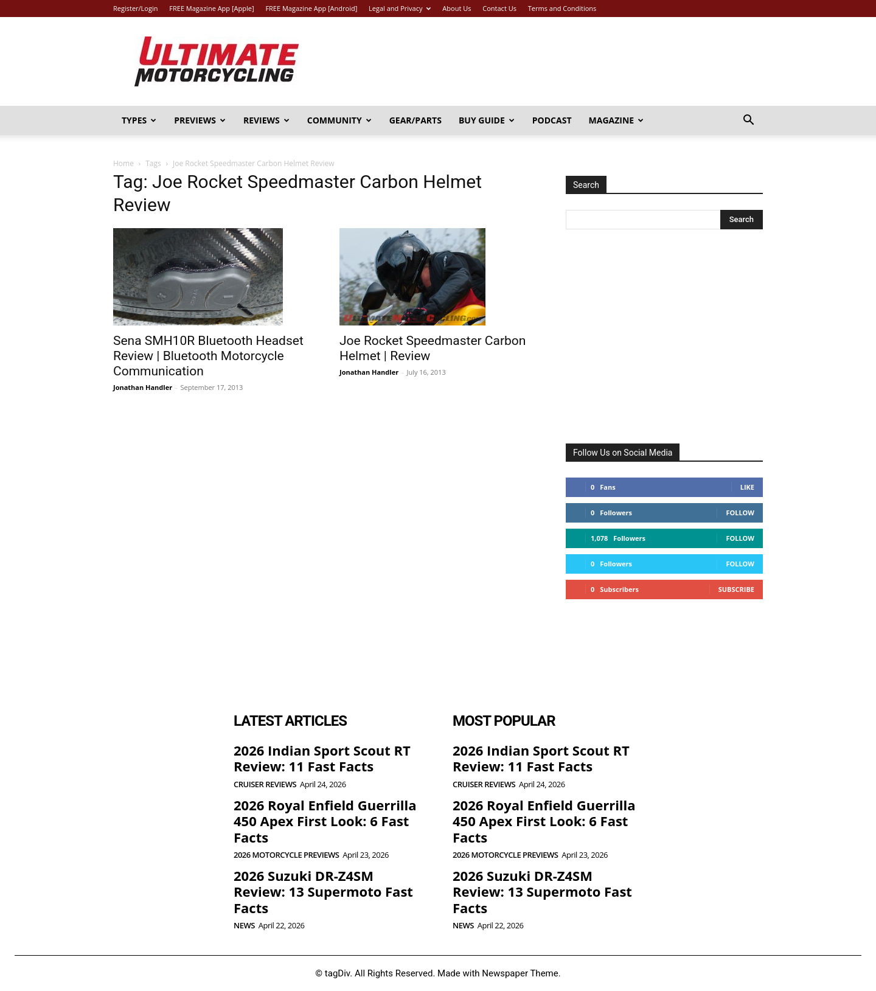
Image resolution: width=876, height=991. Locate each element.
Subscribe (736, 589)
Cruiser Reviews (265, 784)
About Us (456, 8)
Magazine (616, 120)
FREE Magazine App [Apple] (211, 8)
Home (123, 163)
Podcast (552, 120)
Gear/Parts (415, 120)
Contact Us (499, 8)
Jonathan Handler (142, 387)
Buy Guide (487, 120)
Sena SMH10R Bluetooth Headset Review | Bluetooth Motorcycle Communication (208, 355)
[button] (748, 121)
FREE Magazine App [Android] (311, 8)
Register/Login (135, 8)
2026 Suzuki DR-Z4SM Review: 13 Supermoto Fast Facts (323, 891)
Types (139, 120)
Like (747, 487)
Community (339, 120)
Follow (740, 512)
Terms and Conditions (562, 8)
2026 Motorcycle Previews (286, 855)
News (244, 925)
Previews (200, 120)
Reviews (266, 120)
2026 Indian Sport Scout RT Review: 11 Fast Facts (322, 758)
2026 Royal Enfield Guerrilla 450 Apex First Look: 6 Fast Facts (325, 821)
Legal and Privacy (400, 8)
